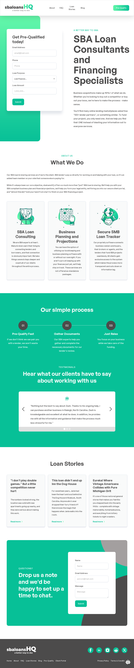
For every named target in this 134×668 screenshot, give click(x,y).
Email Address (18, 47)
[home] (25, 7)
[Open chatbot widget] (128, 662)
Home (9, 661)
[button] (23, 409)
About (52, 8)
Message (79, 586)
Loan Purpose (18, 73)
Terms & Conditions (119, 661)
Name (77, 561)
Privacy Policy (103, 661)
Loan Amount (18, 85)
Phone (15, 60)
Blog (83, 8)
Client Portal (61, 661)
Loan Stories (72, 7)
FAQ (61, 8)
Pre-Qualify (121, 8)
